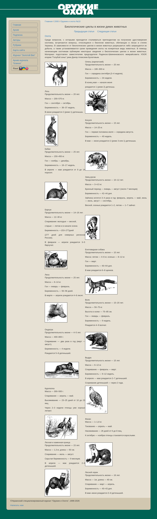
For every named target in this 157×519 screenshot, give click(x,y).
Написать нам (16, 505)
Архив (16, 30)
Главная (17, 25)
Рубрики (17, 45)
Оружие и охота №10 (70, 21)
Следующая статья (106, 31)
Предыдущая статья (84, 31)
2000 (56, 21)
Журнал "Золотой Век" (24, 55)
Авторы (16, 40)
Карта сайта (19, 50)
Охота (48, 36)
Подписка (17, 35)
